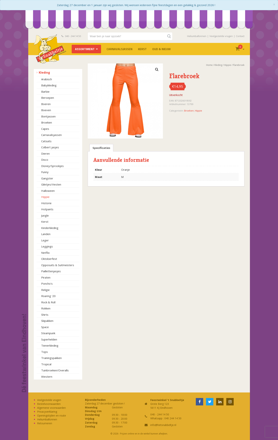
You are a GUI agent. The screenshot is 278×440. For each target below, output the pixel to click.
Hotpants (47, 209)
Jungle (45, 215)
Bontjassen (48, 116)
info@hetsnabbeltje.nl (163, 425)
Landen (45, 234)
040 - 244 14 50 (71, 36)
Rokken (45, 308)
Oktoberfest (49, 259)
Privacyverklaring (47, 411)
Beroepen (47, 98)
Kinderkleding (49, 228)
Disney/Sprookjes (52, 166)
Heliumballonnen (196, 36)
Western (46, 376)
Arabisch (46, 79)
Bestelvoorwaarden (49, 404)
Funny (45, 172)
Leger (45, 240)
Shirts (44, 314)
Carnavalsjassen (119, 49)
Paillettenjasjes (51, 271)
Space (45, 327)
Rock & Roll (48, 302)
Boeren (46, 104)
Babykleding (49, 85)
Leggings (47, 246)
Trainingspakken (51, 358)
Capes (45, 129)
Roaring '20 (48, 296)
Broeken (46, 122)
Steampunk (48, 333)
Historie (46, 203)
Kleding (44, 72)
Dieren (45, 153)
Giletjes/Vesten (51, 184)
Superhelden (49, 339)
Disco (44, 159)
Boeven (46, 110)
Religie (45, 290)
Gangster (47, 178)
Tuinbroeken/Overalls (55, 370)
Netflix (45, 252)
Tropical (46, 364)
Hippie (45, 197)
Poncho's (47, 283)
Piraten (45, 277)
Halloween (48, 191)
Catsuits (46, 141)
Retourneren (44, 423)
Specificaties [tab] (101, 148)
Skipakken (47, 321)
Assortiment (85, 49)
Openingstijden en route (51, 415)
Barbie (45, 91)
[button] (157, 69)
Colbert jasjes (50, 147)
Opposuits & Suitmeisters (57, 265)
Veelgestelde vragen (221, 36)
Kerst (142, 49)
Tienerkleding (49, 345)
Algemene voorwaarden (51, 407)
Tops (44, 352)
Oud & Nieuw (161, 49)
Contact (240, 36)
